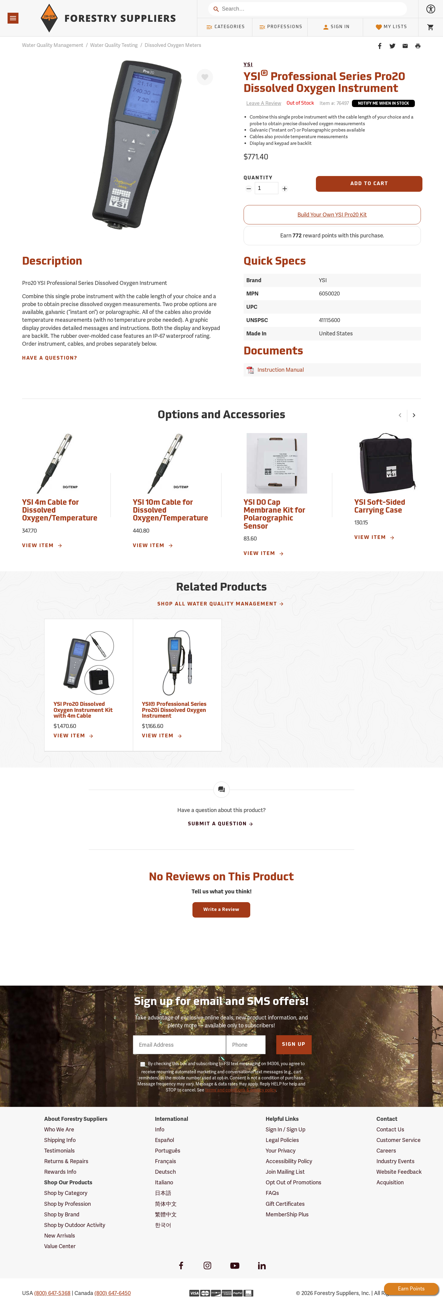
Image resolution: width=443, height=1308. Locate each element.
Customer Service (398, 1140)
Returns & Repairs (66, 1161)
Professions (281, 27)
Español (164, 1140)
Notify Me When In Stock (383, 104)
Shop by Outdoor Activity (74, 1225)
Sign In (336, 27)
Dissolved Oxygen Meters (173, 45)
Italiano (164, 1182)
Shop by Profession (67, 1203)
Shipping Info (60, 1140)
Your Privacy (281, 1150)
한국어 (163, 1225)
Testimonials (59, 1150)
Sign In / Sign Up (285, 1129)
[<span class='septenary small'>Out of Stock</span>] (300, 103)
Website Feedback (399, 1171)
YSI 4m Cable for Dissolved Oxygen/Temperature (59, 511)
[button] (400, 416)
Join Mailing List (285, 1171)
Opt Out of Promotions (293, 1182)
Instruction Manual (279, 369)
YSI (248, 65)
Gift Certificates (285, 1203)
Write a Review (221, 910)
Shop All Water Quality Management (220, 604)
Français (165, 1161)
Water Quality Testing (114, 45)
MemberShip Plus (287, 1214)
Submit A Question (221, 824)
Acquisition (390, 1182)
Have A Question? (49, 358)
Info (159, 1129)
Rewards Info (60, 1171)
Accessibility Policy (289, 1161)
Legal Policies (282, 1140)
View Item (42, 545)
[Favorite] (205, 77)
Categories (225, 27)
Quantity (258, 178)
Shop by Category (65, 1192)
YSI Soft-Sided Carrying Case (379, 506)
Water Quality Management (52, 45)
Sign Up (294, 1044)
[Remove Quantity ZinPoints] (249, 188)
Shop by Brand (61, 1214)
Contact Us (390, 1129)
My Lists (391, 27)
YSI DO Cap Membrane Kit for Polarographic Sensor (274, 514)
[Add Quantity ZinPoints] (285, 188)
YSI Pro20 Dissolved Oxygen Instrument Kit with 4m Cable (83, 710)
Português (167, 1150)
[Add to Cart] (369, 184)
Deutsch (165, 1171)
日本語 (163, 1192)
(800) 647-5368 (52, 1293)
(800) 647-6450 (112, 1293)
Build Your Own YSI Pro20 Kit (332, 214)
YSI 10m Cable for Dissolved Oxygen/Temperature (170, 511)
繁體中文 (166, 1214)
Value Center (60, 1246)
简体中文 (166, 1203)
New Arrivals (59, 1235)
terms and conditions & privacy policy (240, 1090)
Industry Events (395, 1161)
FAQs (272, 1192)
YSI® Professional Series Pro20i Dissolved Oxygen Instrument (174, 710)
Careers (386, 1150)
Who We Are (59, 1129)
